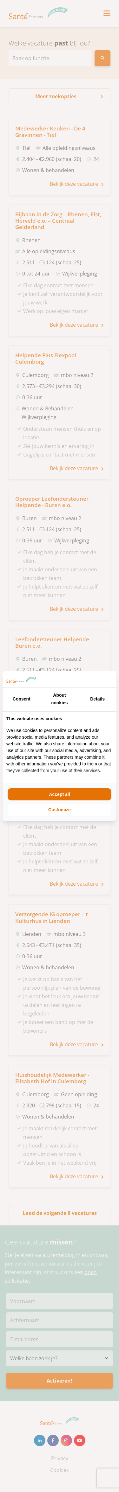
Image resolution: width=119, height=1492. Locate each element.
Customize (59, 809)
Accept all (59, 794)
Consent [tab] (21, 698)
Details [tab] (97, 698)
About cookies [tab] (59, 699)
